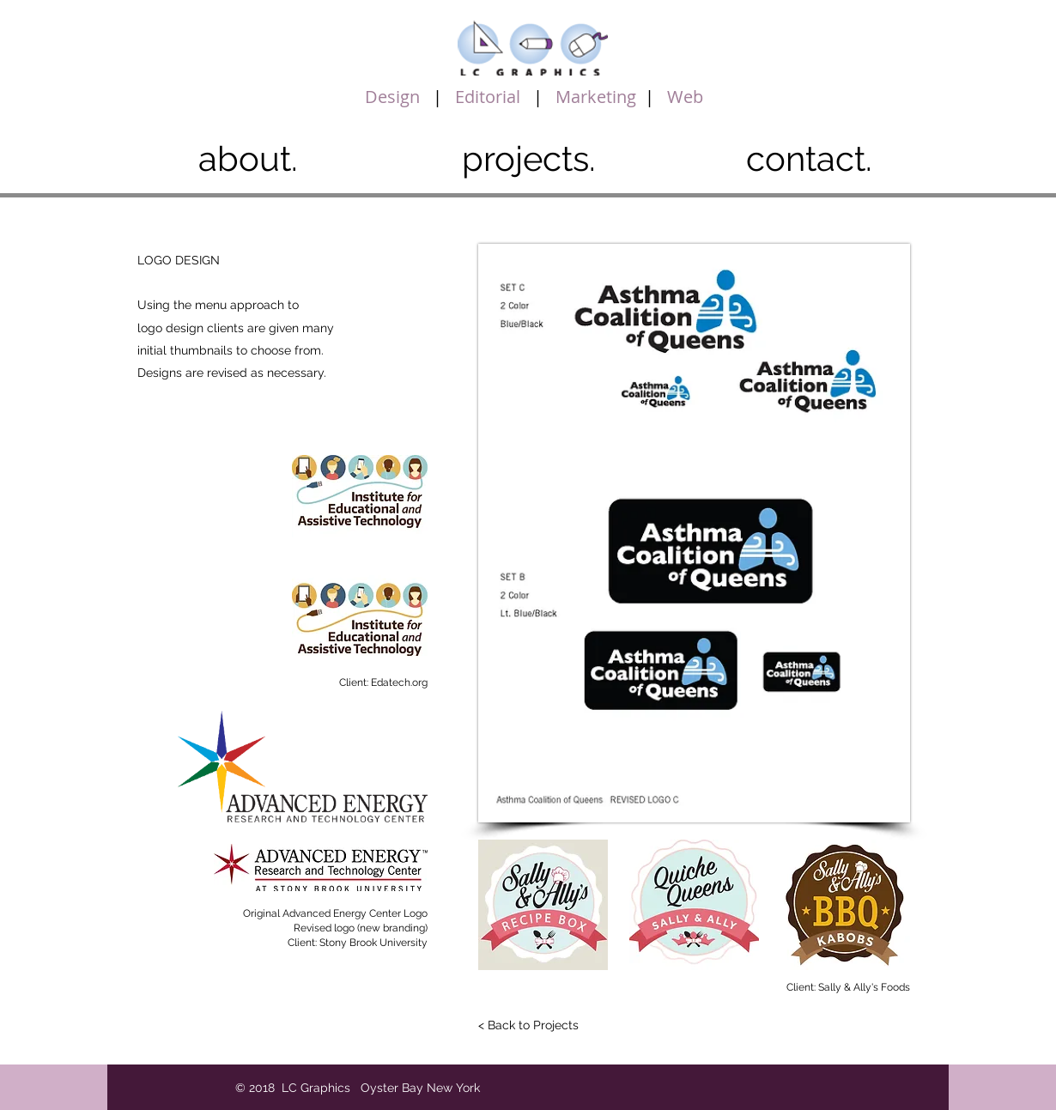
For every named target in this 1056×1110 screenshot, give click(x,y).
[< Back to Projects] (528, 1026)
